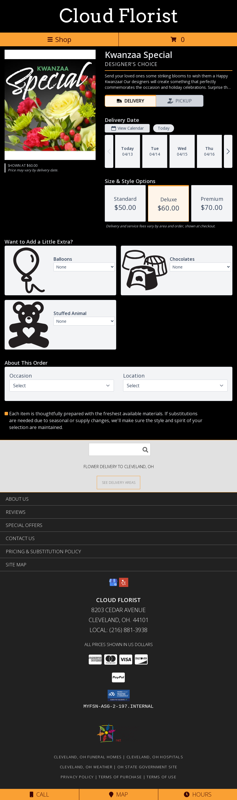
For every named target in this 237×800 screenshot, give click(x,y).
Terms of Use (161, 776)
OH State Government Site (147, 766)
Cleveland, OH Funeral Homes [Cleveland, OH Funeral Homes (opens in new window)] (88, 756)
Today (163, 128)
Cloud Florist (118, 16)
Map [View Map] (118, 794)
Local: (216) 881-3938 (118, 630)
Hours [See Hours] (198, 794)
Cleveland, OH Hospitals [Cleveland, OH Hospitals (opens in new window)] (155, 756)
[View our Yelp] (123, 585)
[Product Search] (120, 449)
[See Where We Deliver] (118, 482)
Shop (59, 39)
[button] (119, 695)
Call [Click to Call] (39, 794)
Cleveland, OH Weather (86, 766)
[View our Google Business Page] (113, 585)
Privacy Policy (77, 776)
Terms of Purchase (120, 776)
